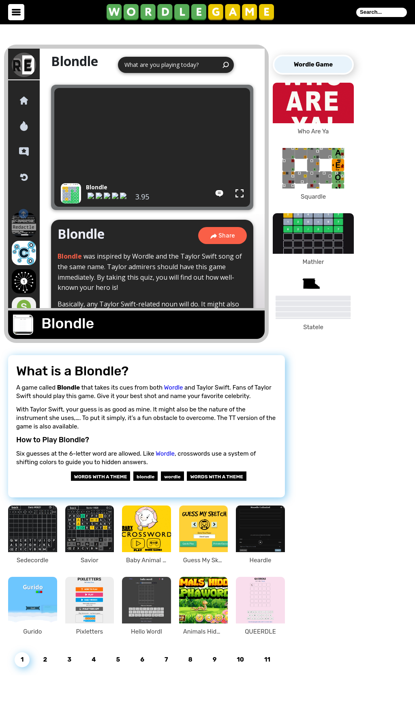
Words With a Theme (100, 477)
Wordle (173, 387)
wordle (172, 477)
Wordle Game (313, 64)
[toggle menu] (16, 12)
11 (267, 659)
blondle (145, 477)
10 (240, 659)
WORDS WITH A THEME (216, 477)
